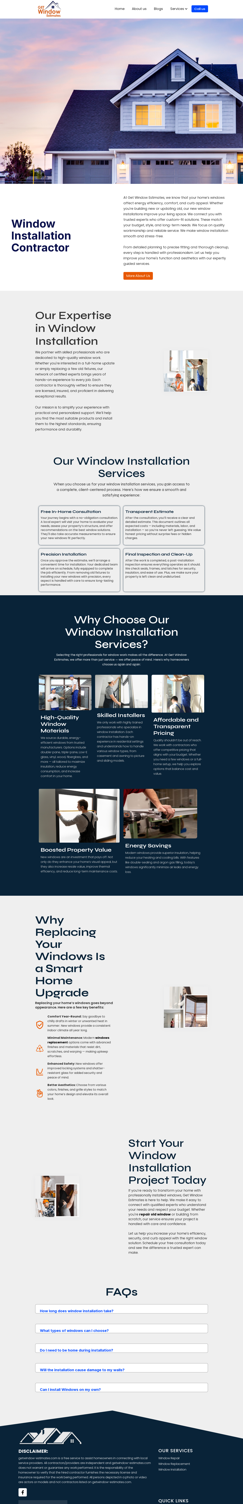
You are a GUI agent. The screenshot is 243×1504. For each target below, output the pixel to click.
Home (120, 8)
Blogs (158, 8)
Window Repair (169, 1458)
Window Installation (172, 1469)
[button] (179, 9)
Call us (199, 9)
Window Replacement (174, 1464)
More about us (138, 275)
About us (139, 8)
